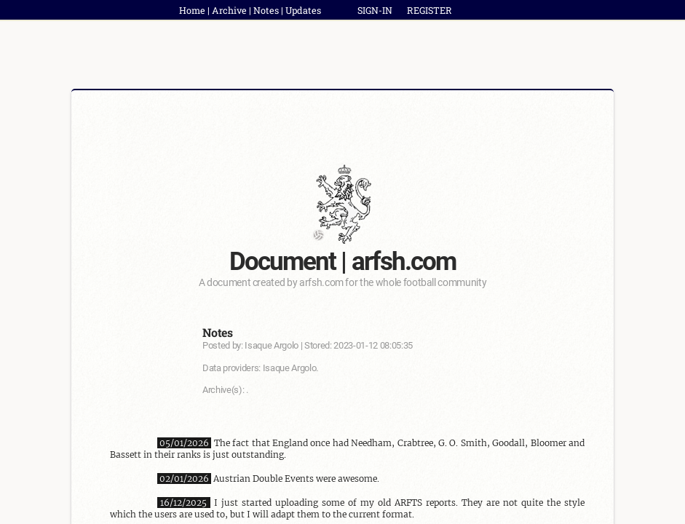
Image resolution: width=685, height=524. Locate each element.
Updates (303, 10)
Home (192, 10)
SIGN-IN (374, 10)
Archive (229, 10)
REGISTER (429, 10)
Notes (266, 10)
